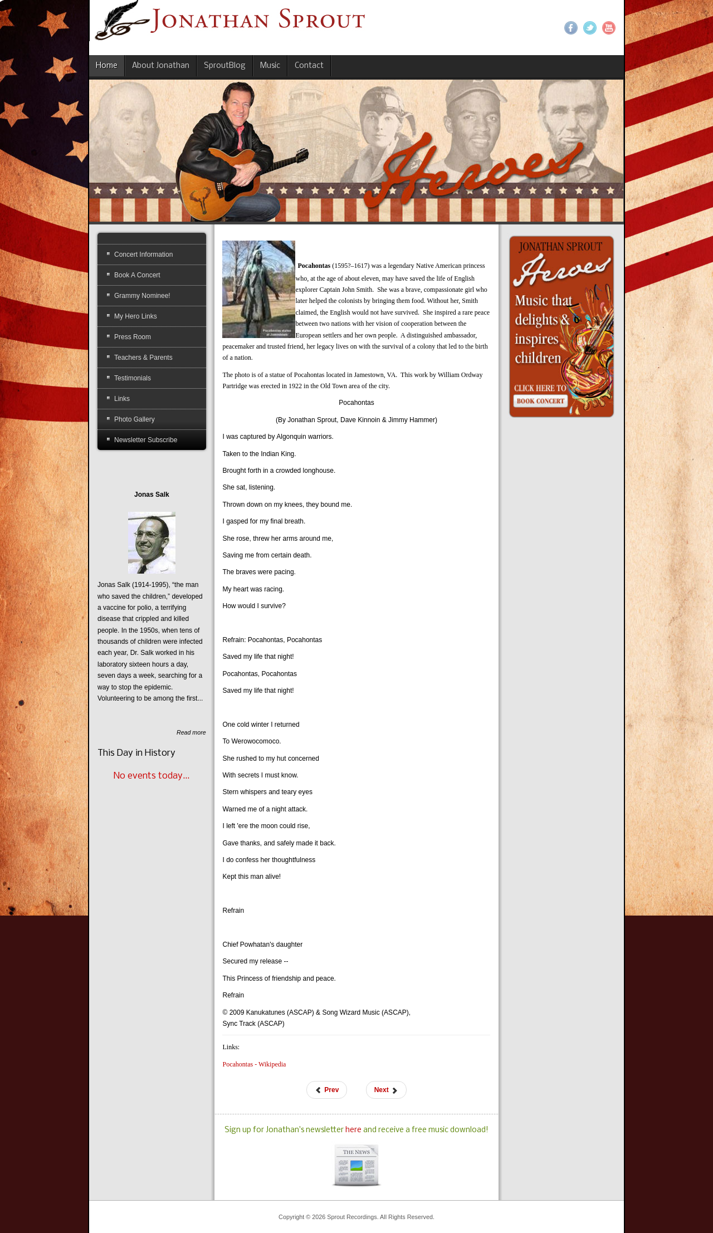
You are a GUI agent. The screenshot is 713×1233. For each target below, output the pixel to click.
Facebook (571, 28)
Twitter (590, 28)
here (354, 1130)
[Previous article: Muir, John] (326, 1090)
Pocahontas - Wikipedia (254, 1064)
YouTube (609, 28)
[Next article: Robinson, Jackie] (386, 1090)
